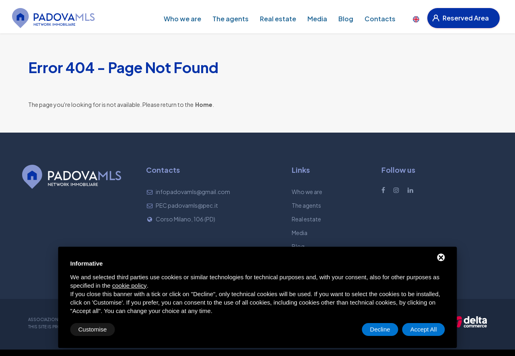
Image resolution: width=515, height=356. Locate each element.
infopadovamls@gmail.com (193, 191)
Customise (92, 329)
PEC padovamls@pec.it (187, 205)
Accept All (423, 329)
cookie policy (129, 285)
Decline (380, 329)
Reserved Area (461, 18)
